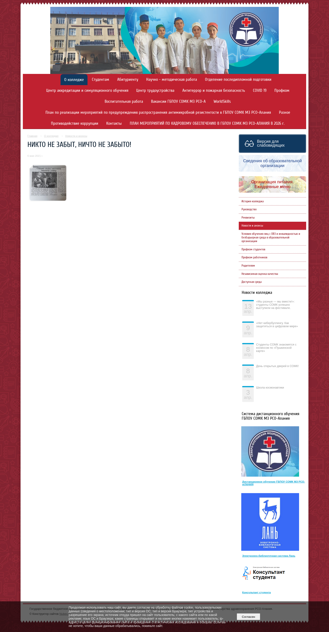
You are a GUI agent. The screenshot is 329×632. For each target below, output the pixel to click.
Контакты (114, 123)
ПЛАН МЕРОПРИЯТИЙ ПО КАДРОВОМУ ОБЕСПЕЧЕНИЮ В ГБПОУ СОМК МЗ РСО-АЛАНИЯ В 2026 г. (207, 123)
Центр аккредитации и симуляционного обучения (87, 90)
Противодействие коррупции (74, 123)
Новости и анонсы (76, 136)
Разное (284, 112)
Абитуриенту (127, 79)
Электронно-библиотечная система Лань (268, 555)
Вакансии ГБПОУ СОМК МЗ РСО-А (178, 101)
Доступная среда (251, 282)
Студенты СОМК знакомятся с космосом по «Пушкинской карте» (276, 348)
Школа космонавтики (270, 387)
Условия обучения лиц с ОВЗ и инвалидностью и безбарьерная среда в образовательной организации (270, 237)
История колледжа (252, 201)
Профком (281, 90)
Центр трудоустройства (155, 90)
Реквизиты (248, 217)
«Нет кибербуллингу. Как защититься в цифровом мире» (277, 324)
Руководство (249, 209)
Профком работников (254, 257)
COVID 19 (259, 90)
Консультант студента (256, 592)
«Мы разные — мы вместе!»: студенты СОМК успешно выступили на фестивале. (275, 305)
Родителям (248, 265)
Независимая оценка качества (259, 274)
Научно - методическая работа (171, 79)
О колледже (74, 79)
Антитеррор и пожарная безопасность (213, 90)
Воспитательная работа (124, 101)
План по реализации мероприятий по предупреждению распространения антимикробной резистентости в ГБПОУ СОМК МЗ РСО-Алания (158, 112)
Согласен (248, 616)
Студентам (100, 79)
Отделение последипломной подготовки (238, 79)
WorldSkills (222, 101)
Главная (32, 136)
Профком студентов (253, 249)
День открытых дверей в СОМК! (277, 366)
